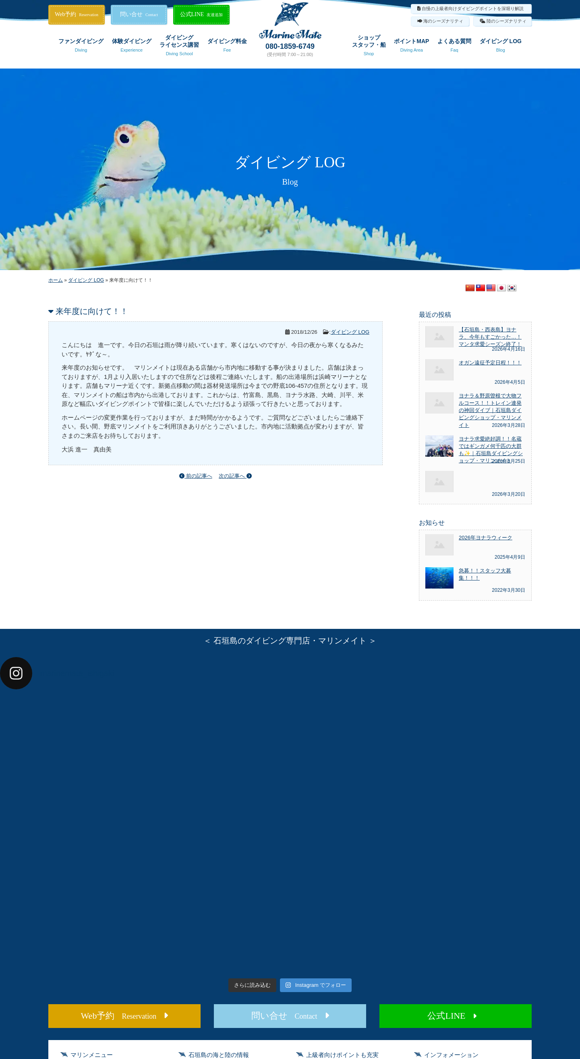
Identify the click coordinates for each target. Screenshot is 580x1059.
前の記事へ (195, 476)
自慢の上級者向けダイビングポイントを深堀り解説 (473, 8)
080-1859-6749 (290, 46)
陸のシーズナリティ (506, 21)
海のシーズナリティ (443, 21)
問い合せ (139, 14)
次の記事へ (235, 476)
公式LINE (201, 14)
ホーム (55, 280)
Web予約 (76, 14)
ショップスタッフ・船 (369, 46)
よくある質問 (454, 47)
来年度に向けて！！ (92, 311)
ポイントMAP (411, 47)
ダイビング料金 (227, 47)
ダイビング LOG (501, 47)
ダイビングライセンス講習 (179, 46)
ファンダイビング (81, 47)
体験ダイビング (131, 47)
